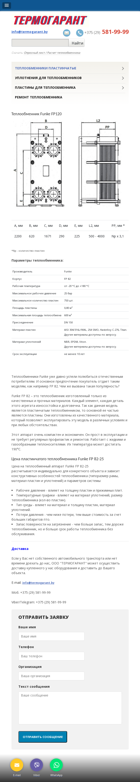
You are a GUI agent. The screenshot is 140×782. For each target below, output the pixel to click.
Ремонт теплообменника (38, 97)
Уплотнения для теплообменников (48, 78)
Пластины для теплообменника (45, 87)
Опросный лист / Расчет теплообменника (52, 53)
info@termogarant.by (38, 583)
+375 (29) (102, 33)
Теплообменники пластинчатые (45, 68)
